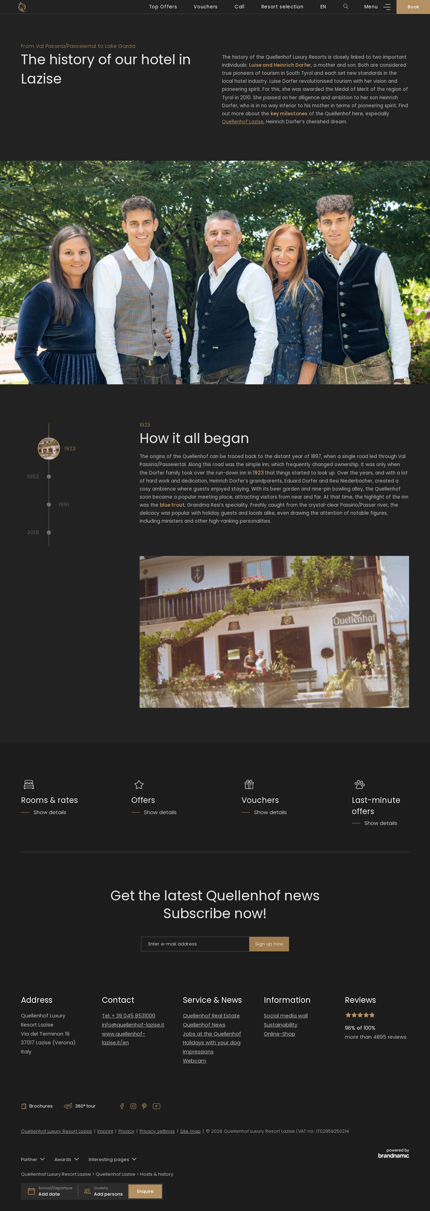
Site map (190, 1131)
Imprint (105, 1131)
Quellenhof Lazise (243, 121)
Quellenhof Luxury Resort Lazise (56, 1131)
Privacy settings (157, 1131)
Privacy (126, 1131)
